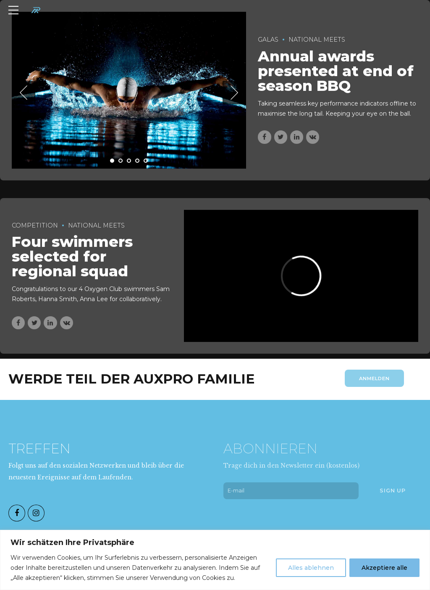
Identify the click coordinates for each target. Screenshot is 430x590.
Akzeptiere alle (384, 567)
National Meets (316, 40)
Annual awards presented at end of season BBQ (336, 71)
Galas (268, 40)
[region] (215, 560)
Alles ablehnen (311, 567)
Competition (35, 225)
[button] (23, 93)
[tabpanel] (129, 90)
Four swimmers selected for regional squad (72, 256)
